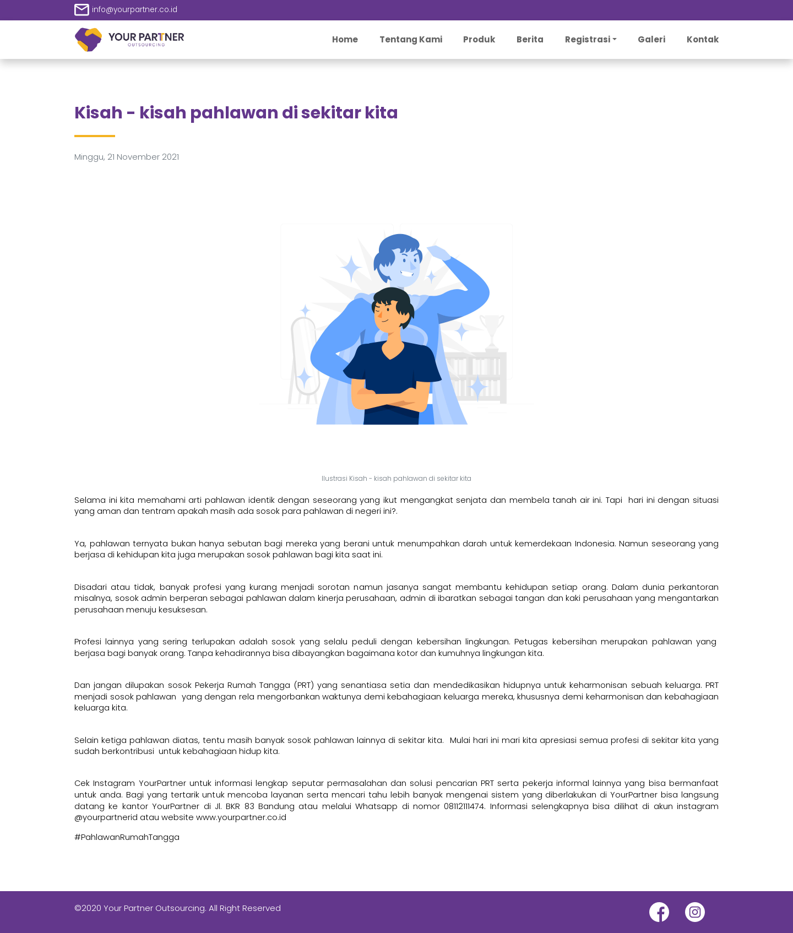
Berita (530, 39)
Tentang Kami (410, 39)
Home (345, 39)
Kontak (703, 39)
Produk (479, 39)
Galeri (651, 39)
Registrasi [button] (587, 39)
